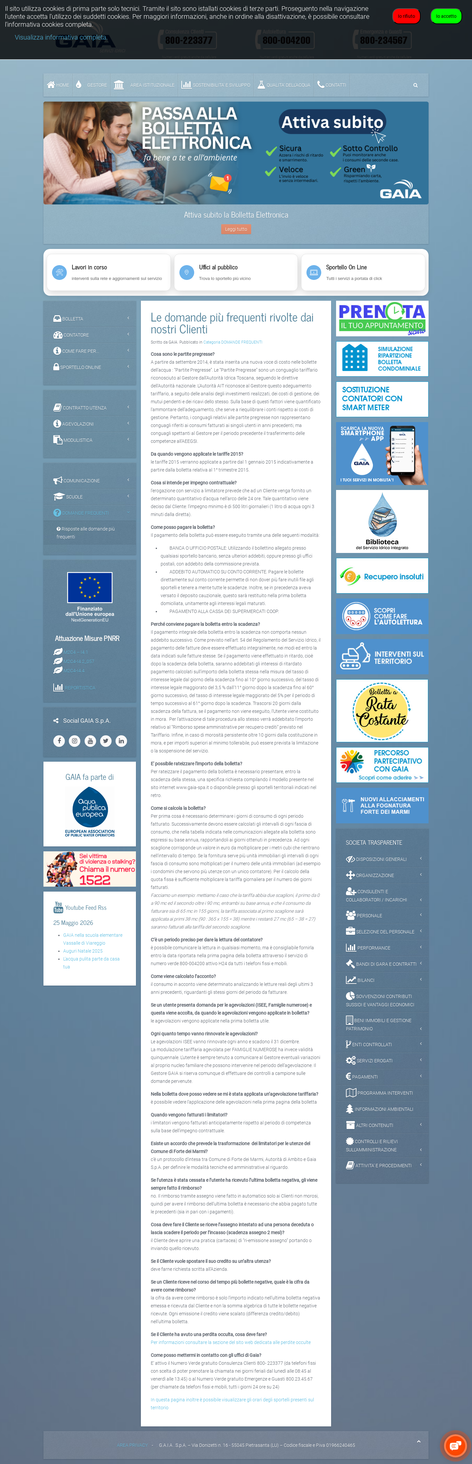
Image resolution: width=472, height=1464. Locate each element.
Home (58, 84)
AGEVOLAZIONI (73, 423)
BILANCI (360, 980)
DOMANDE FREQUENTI (81, 512)
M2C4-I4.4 (74, 670)
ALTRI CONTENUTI (369, 1125)
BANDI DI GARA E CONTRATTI (381, 963)
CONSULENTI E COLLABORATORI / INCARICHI (376, 894)
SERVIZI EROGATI (369, 1060)
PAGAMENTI (362, 1076)
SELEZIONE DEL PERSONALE (380, 931)
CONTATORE (71, 334)
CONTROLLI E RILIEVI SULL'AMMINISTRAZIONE (372, 1144)
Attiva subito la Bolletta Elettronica (236, 214)
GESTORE (91, 84)
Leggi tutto (236, 229)
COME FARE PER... (76, 350)
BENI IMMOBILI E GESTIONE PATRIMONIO (378, 1023)
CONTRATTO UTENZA (80, 407)
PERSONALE (364, 915)
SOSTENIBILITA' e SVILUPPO (215, 84)
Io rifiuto (406, 16)
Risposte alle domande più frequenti (86, 532)
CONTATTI (331, 84)
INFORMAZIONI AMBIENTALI (379, 1108)
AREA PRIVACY (132, 1445)
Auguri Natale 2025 (83, 951)
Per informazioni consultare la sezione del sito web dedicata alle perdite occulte (231, 1342)
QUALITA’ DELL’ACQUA (283, 84)
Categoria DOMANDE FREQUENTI (232, 342)
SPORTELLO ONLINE (77, 367)
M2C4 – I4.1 (76, 652)
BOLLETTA (68, 318)
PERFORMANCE (368, 947)
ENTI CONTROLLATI (369, 1044)
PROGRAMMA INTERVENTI (379, 1092)
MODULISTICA (72, 439)
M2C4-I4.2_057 (79, 661)
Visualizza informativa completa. (61, 37)
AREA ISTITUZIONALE (144, 84)
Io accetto (446, 16)
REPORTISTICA (80, 687)
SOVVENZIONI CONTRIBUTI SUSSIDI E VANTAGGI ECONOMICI (380, 999)
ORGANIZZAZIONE (370, 875)
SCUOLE (68, 496)
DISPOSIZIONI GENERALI (376, 859)
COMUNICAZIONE (76, 480)
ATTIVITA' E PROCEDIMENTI (379, 1165)
